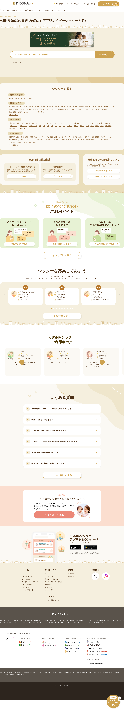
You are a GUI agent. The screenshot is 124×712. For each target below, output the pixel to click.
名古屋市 (12, 107)
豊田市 (81, 107)
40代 (102, 126)
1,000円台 (107, 123)
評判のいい (12, 128)
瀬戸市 (37, 107)
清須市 (104, 109)
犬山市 (106, 107)
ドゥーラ (70, 123)
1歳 (44, 126)
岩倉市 (74, 109)
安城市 (87, 107)
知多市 (48, 109)
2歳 (48, 126)
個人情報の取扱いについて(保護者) (46, 672)
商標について (20, 674)
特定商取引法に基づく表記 (7, 674)
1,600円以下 (13, 126)
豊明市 (80, 109)
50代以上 (108, 126)
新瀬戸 (23, 140)
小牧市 (17, 109)
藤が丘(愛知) (90, 140)
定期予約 (12, 123)
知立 (34, 140)
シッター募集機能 (75, 278)
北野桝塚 (88, 137)
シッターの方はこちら (109, 4)
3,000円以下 (33, 126)
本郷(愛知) (104, 140)
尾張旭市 (61, 109)
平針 (82, 140)
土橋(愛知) (41, 140)
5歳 (60, 126)
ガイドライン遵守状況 (79, 672)
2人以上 (92, 123)
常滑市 (112, 107)
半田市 (43, 107)
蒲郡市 (100, 107)
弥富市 (20, 112)
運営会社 (2, 672)
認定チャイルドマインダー (56, 123)
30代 (97, 126)
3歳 (52, 126)
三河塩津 (12, 142)
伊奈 (31, 137)
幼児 (87, 126)
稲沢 (35, 137)
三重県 (29, 98)
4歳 (56, 126)
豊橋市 (18, 107)
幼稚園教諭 (26, 123)
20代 (92, 126)
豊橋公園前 (28, 142)
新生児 (76, 126)
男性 (82, 123)
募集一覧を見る (66, 316)
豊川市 (57, 107)
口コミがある (22, 128)
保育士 (18, 123)
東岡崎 (77, 140)
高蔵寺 (103, 137)
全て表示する (13, 115)
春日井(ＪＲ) (66, 137)
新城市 (29, 109)
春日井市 (50, 107)
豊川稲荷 (49, 140)
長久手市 (41, 112)
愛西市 (98, 109)
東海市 (35, 109)
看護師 (76, 123)
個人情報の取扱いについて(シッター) (25, 672)
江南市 (11, 109)
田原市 (92, 109)
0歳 (40, 126)
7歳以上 (69, 126)
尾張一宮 (57, 137)
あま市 (34, 112)
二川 (97, 140)
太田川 (41, 137)
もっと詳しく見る (65, 475)
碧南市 (69, 107)
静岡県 (17, 98)
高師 (34, 142)
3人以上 (99, 123)
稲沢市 (23, 109)
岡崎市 (24, 107)
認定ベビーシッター (38, 123)
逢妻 (17, 137)
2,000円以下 (23, 126)
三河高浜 (19, 142)
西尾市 (93, 107)
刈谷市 (75, 107)
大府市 (41, 109)
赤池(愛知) (24, 137)
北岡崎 (74, 137)
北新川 (80, 137)
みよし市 (27, 112)
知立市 (54, 109)
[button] (51, 308)
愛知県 (23, 98)
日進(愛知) (69, 140)
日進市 (86, 109)
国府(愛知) (95, 137)
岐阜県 (11, 98)
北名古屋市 (12, 112)
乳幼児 (82, 126)
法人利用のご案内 (89, 4)
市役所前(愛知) (14, 140)
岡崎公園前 (49, 137)
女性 (86, 123)
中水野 (62, 140)
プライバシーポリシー (65, 672)
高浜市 (67, 109)
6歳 (64, 126)
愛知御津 (12, 137)
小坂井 (109, 137)
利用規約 (9, 672)
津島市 (63, 107)
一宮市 (31, 107)
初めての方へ (59, 4)
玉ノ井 (29, 140)
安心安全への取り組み (74, 4)
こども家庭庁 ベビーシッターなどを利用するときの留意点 (103, 672)
